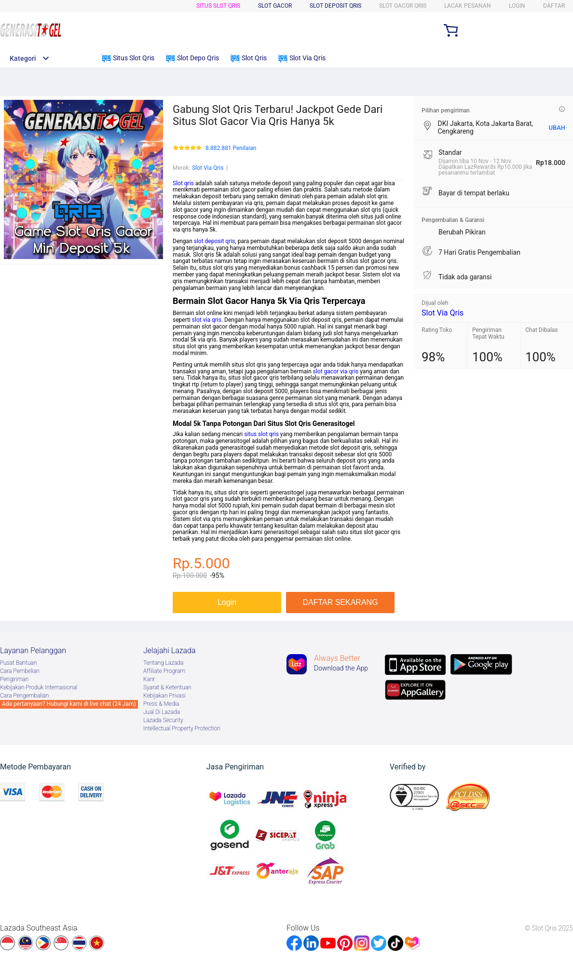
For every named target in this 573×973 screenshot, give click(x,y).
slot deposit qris (214, 241)
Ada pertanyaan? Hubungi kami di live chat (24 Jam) (69, 703)
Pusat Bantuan (18, 662)
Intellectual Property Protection (181, 728)
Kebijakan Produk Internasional (38, 687)
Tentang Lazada (163, 662)
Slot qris (183, 183)
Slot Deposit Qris (335, 5)
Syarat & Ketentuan (167, 687)
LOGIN (517, 5)
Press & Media (161, 703)
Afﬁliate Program (164, 671)
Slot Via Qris (207, 167)
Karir (149, 679)
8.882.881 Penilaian (230, 148)
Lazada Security (163, 720)
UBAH (556, 127)
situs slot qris (261, 434)
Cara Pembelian (20, 671)
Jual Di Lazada (161, 712)
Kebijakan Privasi (164, 695)
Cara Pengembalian (24, 695)
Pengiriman (14, 679)
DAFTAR (554, 5)
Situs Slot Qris (218, 5)
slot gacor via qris (336, 371)
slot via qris (206, 319)
